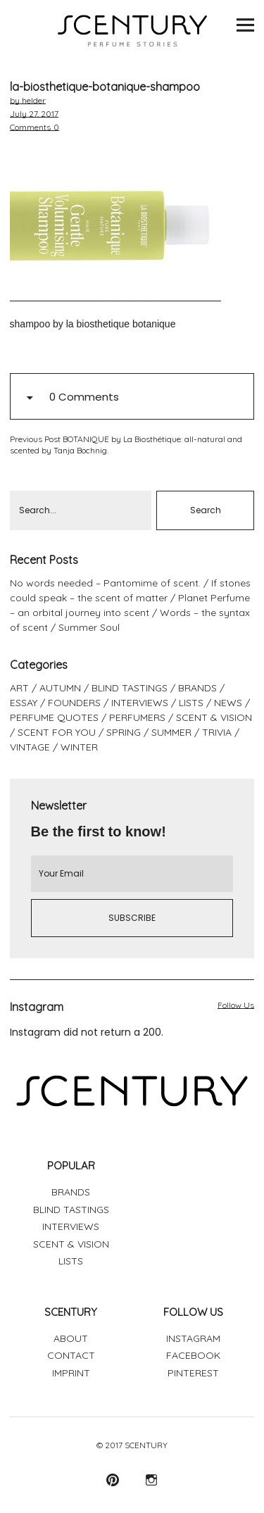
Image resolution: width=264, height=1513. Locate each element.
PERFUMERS (137, 717)
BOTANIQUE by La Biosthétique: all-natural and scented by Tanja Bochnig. (126, 445)
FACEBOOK (193, 1355)
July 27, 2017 (34, 113)
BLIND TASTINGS (130, 688)
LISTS (191, 702)
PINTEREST (193, 1373)
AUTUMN (60, 688)
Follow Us (236, 1005)
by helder (28, 100)
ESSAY (23, 702)
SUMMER (171, 732)
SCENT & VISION (214, 717)
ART (19, 688)
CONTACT (71, 1355)
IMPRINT (71, 1373)
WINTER (79, 747)
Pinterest (113, 1479)
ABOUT (71, 1338)
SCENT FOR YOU (57, 732)
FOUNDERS (74, 702)
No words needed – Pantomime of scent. (105, 583)
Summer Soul (89, 627)
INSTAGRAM (193, 1338)
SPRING (123, 732)
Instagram (151, 1479)
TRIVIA (217, 732)
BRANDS (197, 688)
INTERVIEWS (139, 702)
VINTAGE (30, 747)
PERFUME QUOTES (54, 717)
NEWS (228, 702)
